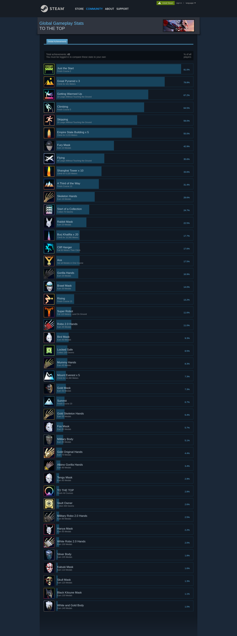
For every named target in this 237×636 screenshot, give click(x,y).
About (109, 8)
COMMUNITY (94, 8)
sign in (179, 3)
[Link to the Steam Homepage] (55, 11)
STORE (79, 8)
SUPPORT (122, 8)
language (190, 3)
